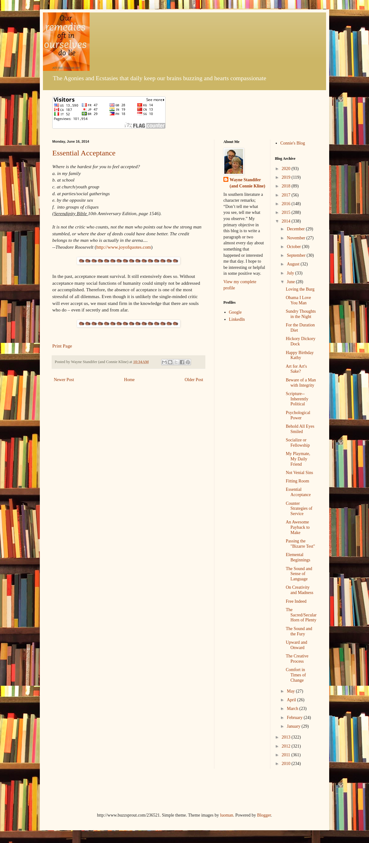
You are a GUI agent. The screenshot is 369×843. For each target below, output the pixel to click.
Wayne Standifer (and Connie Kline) (247, 182)
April (292, 700)
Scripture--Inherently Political (297, 399)
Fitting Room (297, 481)
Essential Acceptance (83, 153)
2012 (287, 746)
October (294, 246)
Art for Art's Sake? (296, 369)
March (293, 708)
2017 (287, 195)
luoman (226, 815)
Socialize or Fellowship (298, 443)
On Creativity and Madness (299, 590)
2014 (287, 221)
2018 (287, 186)
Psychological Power (298, 415)
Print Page (62, 345)
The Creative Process (297, 659)
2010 (287, 763)
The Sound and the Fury (299, 631)
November (296, 238)
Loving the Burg (300, 289)
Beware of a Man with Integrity (301, 383)
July (291, 273)
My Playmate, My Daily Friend (298, 459)
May (291, 691)
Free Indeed (296, 601)
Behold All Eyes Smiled (300, 429)
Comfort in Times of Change (296, 675)
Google (235, 312)
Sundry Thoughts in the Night (301, 314)
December (296, 229)
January (294, 726)
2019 (287, 177)
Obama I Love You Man (298, 300)
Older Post (194, 379)
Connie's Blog (292, 143)
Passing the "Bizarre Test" (300, 544)
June (291, 281)
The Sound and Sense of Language (299, 574)
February (295, 717)
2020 (287, 168)
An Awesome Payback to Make (298, 527)
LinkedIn (237, 319)
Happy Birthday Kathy (300, 355)
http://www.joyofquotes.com (123, 247)
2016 (287, 203)
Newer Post (64, 379)
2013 (287, 737)
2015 (287, 212)
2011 (286, 755)
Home (129, 379)
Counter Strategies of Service (299, 508)
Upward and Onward (296, 645)
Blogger (264, 815)
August (294, 264)
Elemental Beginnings (298, 557)
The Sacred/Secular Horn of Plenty (301, 615)
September (296, 255)
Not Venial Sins (299, 472)
